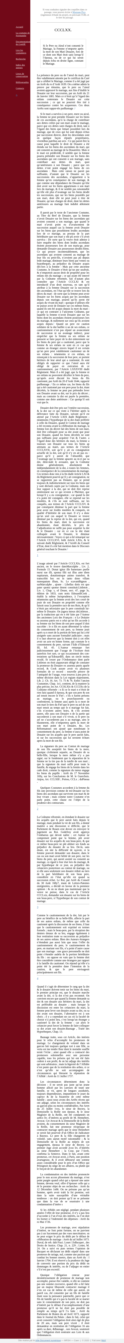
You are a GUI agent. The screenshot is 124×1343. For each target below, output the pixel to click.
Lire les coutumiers (21, 51)
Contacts (20, 88)
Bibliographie (22, 82)
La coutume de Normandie (23, 34)
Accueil (19, 27)
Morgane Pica (78, 12)
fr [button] (17, 95)
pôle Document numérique (48, 1340)
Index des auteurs (20, 66)
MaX (103, 1340)
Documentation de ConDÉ (23, 42)
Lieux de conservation (22, 74)
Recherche (21, 59)
